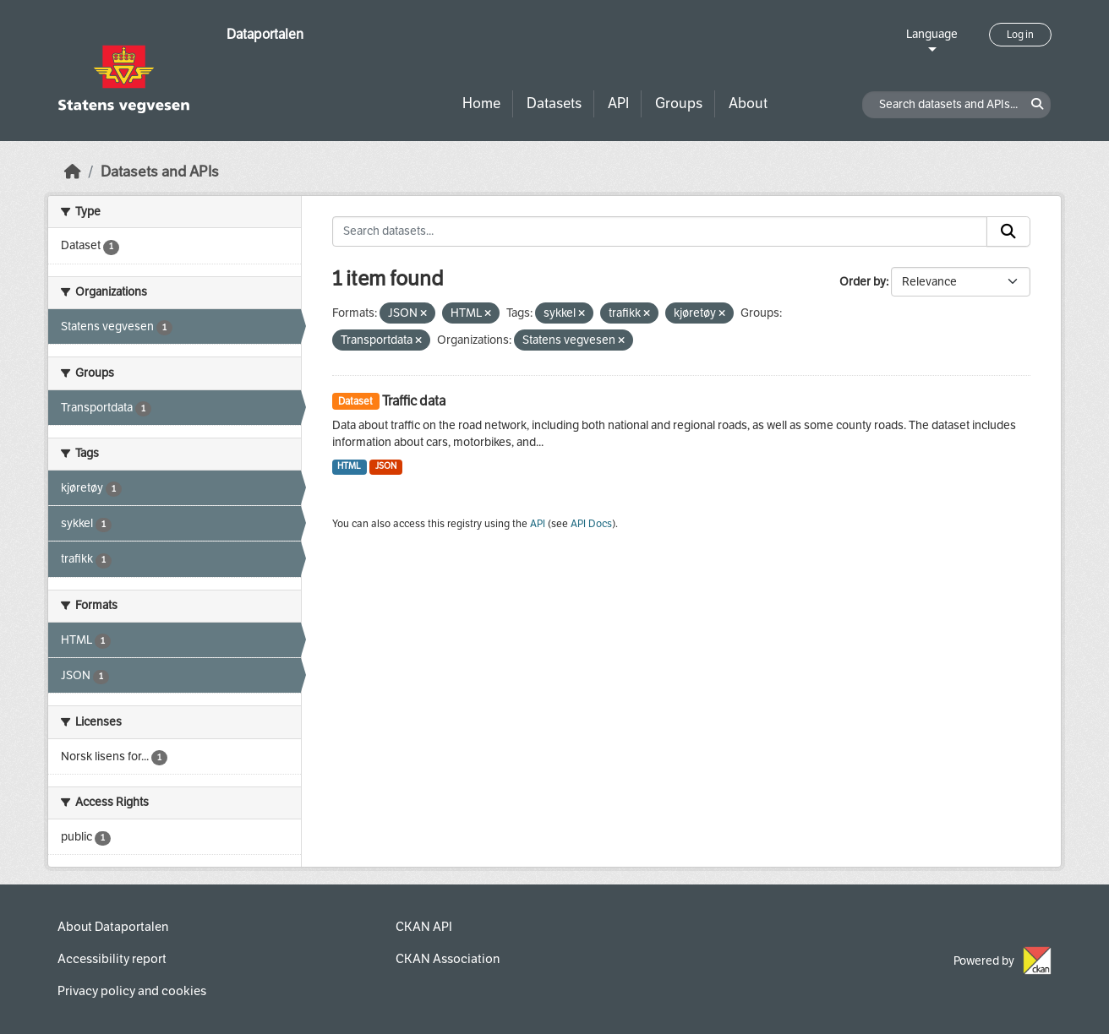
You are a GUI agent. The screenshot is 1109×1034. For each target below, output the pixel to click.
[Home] (72, 172)
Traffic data (413, 401)
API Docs (591, 524)
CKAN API (424, 926)
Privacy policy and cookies (131, 991)
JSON (385, 465)
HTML (349, 465)
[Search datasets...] (660, 231)
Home (481, 103)
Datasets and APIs (160, 172)
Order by (862, 282)
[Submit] (1008, 231)
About (748, 103)
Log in (1020, 35)
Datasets (554, 103)
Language (932, 34)
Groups (678, 103)
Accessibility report (112, 958)
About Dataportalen (112, 926)
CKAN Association (448, 958)
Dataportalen (265, 34)
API (618, 103)
